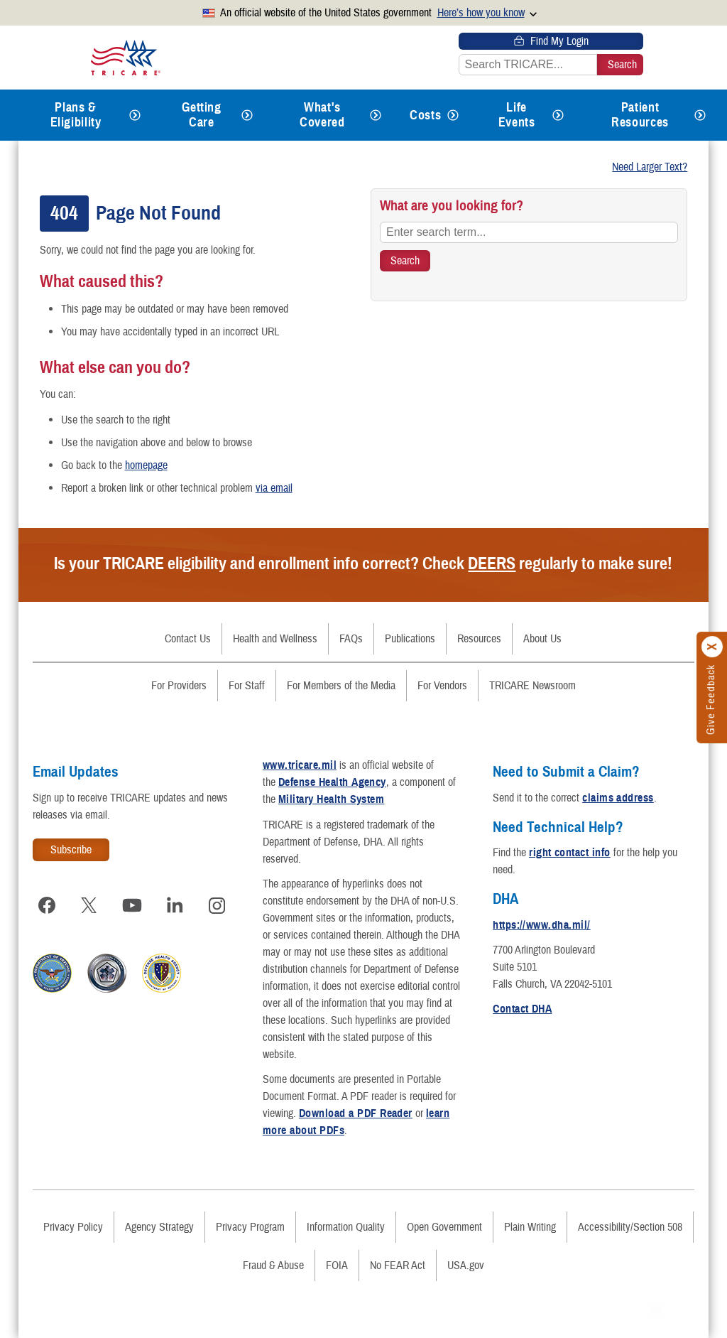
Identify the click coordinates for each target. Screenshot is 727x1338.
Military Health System (331, 799)
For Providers (179, 686)
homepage (146, 465)
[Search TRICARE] (405, 260)
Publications (410, 639)
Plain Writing (530, 1227)
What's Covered (322, 114)
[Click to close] (712, 647)
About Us (542, 639)
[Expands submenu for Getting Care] (247, 115)
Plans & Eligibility (76, 114)
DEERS (491, 563)
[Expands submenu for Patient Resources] (700, 115)
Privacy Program (250, 1227)
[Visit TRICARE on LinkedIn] (174, 905)
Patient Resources (640, 114)
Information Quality (346, 1227)
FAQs (351, 639)
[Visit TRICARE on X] (89, 905)
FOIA (337, 1265)
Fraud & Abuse (273, 1265)
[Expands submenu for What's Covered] (375, 115)
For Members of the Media (341, 686)
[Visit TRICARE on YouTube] (132, 905)
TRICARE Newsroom (532, 686)
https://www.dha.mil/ (542, 925)
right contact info (570, 853)
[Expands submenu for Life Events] (558, 115)
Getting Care (201, 114)
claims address (618, 798)
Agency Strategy (159, 1227)
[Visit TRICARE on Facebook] (47, 905)
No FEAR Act (397, 1265)
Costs (425, 115)
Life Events (516, 114)
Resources (479, 639)
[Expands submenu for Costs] (452, 115)
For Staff (247, 686)
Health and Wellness (275, 639)
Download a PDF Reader (355, 1113)
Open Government (444, 1227)
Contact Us (188, 639)
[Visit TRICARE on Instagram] (217, 905)
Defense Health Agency (332, 782)
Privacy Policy (73, 1227)
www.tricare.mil (300, 765)
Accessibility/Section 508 (630, 1227)
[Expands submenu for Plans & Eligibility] (134, 115)
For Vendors (442, 686)
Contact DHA (522, 1009)
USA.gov (465, 1265)
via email (274, 488)
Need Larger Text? (649, 167)
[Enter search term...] (529, 232)
